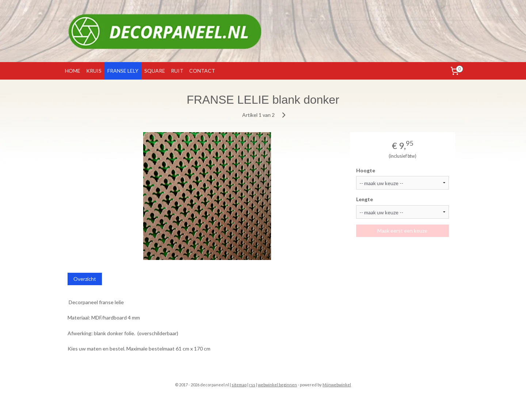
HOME (72, 71)
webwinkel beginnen (277, 384)
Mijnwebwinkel (337, 384)
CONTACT (202, 71)
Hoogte (366, 170)
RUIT (177, 71)
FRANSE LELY (122, 71)
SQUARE (154, 71)
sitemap (239, 384)
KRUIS (94, 71)
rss (252, 384)
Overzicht (84, 279)
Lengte (365, 199)
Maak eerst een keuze (403, 230)
